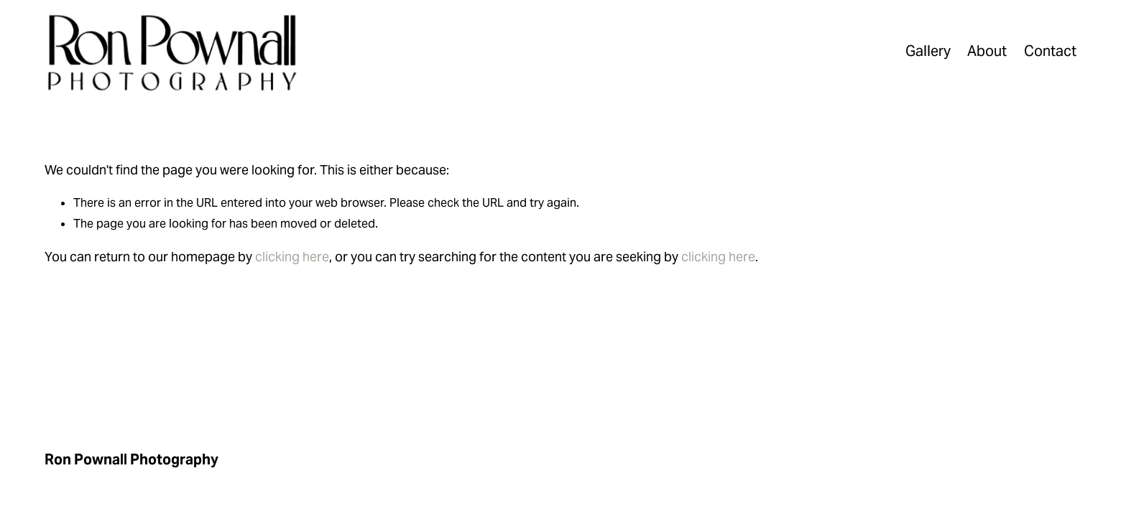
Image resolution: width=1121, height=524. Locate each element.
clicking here (292, 256)
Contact (1050, 51)
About (987, 51)
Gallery (928, 51)
